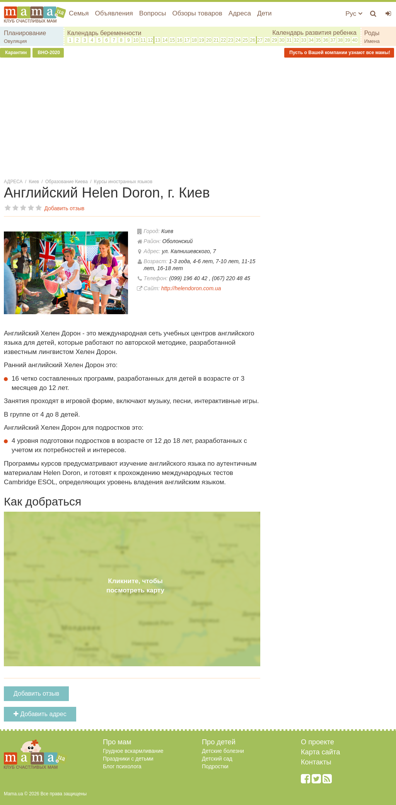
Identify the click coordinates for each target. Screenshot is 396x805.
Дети (264, 13)
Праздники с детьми (128, 759)
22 (223, 40)
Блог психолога (122, 766)
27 (259, 40)
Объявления (114, 13)
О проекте (317, 742)
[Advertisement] (198, 119)
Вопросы (152, 13)
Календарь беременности (104, 33)
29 (274, 40)
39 (347, 40)
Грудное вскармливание (133, 751)
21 (215, 40)
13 (157, 40)
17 (186, 40)
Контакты (316, 762)
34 (310, 40)
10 (135, 40)
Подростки (215, 766)
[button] (121, 231)
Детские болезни (223, 751)
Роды (371, 33)
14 (164, 40)
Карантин (15, 52)
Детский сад (217, 759)
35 (318, 40)
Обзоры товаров (197, 13)
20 (208, 40)
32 (296, 40)
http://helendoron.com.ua (191, 288)
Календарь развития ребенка (314, 32)
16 (179, 40)
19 (201, 40)
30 (281, 40)
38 (340, 40)
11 (142, 40)
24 (238, 40)
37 (332, 40)
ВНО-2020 (48, 52)
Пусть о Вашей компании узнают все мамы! (339, 52)
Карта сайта (320, 752)
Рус (353, 13)
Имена (372, 41)
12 (150, 40)
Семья (79, 13)
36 (325, 40)
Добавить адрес (40, 714)
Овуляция (15, 41)
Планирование (25, 33)
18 (193, 40)
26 (252, 40)
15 (172, 40)
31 (289, 40)
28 (267, 40)
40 (354, 40)
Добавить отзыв (36, 693)
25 (245, 40)
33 (303, 40)
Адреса (240, 13)
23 (230, 40)
